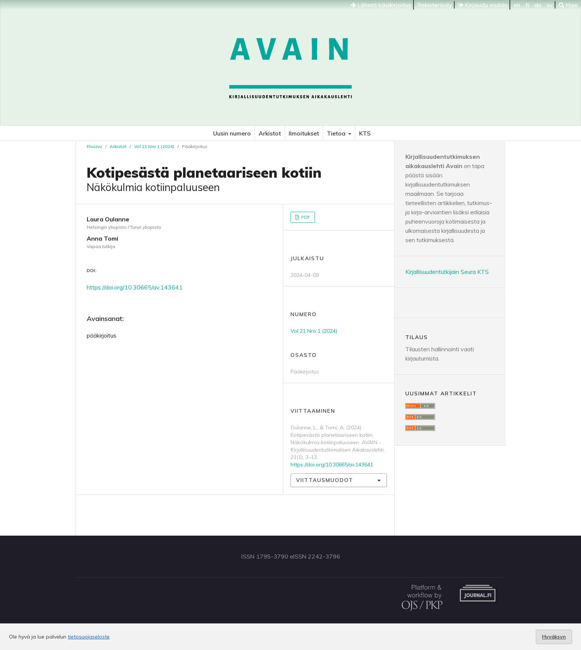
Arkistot (270, 133)
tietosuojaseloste (89, 636)
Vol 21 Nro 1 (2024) (154, 146)
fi (527, 5)
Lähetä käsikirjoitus (381, 5)
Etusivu (94, 146)
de (537, 5)
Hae (568, 5)
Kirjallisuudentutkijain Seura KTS (447, 271)
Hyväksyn (554, 636)
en (517, 5)
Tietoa (337, 133)
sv (550, 5)
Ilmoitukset (304, 133)
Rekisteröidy (434, 5)
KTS (365, 133)
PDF (305, 217)
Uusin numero (232, 133)
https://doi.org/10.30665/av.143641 (135, 287)
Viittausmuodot (324, 480)
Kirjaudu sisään (483, 5)
